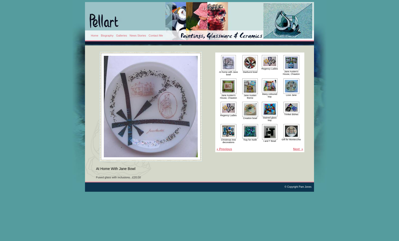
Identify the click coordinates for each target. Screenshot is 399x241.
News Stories (138, 35)
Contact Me (156, 35)
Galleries (121, 35)
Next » (298, 149)
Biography (107, 35)
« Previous (224, 149)
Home (94, 35)
